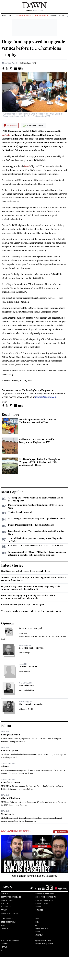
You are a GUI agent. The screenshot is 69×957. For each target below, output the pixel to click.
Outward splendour (28, 666)
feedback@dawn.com (46, 397)
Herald (4, 947)
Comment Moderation (9, 913)
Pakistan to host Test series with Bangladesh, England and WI (36, 441)
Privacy (4, 910)
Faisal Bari (23, 633)
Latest (11, 16)
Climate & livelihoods (11, 798)
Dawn (37, 919)
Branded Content (42, 903)
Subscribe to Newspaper (44, 894)
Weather (4, 925)
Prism (37, 922)
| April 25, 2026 (34, 10)
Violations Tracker (24, 16)
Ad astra (5, 766)
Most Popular (12, 491)
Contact (4, 894)
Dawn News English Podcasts (16, 831)
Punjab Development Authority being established (31, 524)
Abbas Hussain (24, 671)
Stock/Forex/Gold (8, 922)
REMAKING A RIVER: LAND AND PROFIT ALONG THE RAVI (36, 545)
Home (4, 16)
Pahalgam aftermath (10, 734)
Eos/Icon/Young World (10, 940)
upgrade (6, 135)
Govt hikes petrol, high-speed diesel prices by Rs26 (25, 571)
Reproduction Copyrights (45, 897)
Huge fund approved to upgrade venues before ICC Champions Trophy (33, 48)
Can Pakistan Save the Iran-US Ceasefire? (34, 875)
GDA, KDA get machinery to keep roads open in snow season (36, 518)
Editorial (8, 725)
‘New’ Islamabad (26, 685)
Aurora (38, 932)
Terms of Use (6, 907)
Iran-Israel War (41, 16)
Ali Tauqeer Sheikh (26, 709)
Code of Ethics (7, 900)
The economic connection (31, 704)
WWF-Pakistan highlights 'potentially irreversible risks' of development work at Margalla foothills (28, 596)
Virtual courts (7, 814)
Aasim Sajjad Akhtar (26, 690)
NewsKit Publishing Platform (44, 944)
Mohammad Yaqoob (9, 63)
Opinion (62, 16)
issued (27, 166)
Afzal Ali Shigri (24, 653)
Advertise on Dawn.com (44, 900)
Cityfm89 (4, 944)
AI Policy (4, 903)
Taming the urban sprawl (20, 512)
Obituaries (39, 910)
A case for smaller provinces (32, 647)
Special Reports (41, 928)
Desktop (4, 928)
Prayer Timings (7, 919)
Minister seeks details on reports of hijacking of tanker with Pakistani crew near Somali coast (33, 578)
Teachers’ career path (30, 628)
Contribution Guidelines (11, 897)
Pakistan (53, 16)
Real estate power (9, 750)
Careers (38, 907)
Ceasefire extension (10, 782)
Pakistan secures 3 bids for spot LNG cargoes (22, 604)
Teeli (3, 950)
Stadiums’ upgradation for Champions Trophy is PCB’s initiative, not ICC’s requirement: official (39, 462)
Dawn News (39, 935)
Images (37, 925)
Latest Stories (12, 565)
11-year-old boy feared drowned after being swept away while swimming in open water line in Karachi (30, 587)
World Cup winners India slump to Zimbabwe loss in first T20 (37, 421)
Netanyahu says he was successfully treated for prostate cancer (31, 611)
